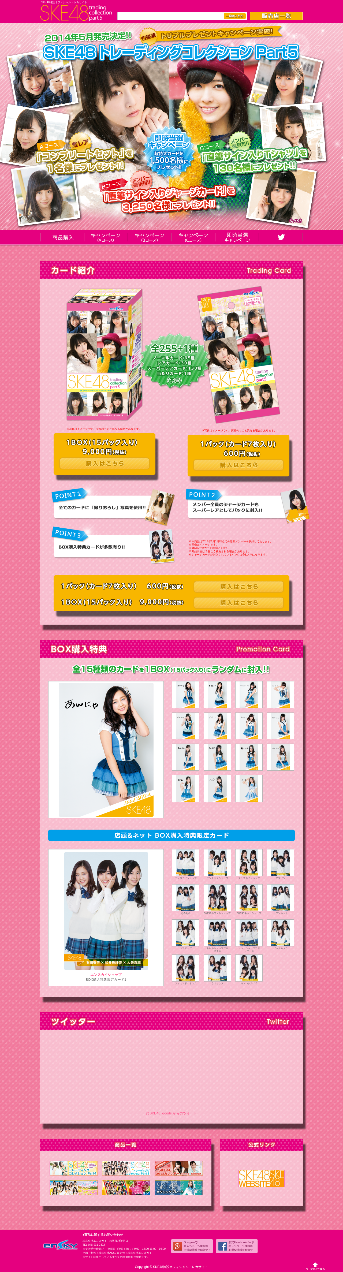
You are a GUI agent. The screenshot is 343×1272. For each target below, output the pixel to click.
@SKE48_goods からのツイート (171, 1113)
